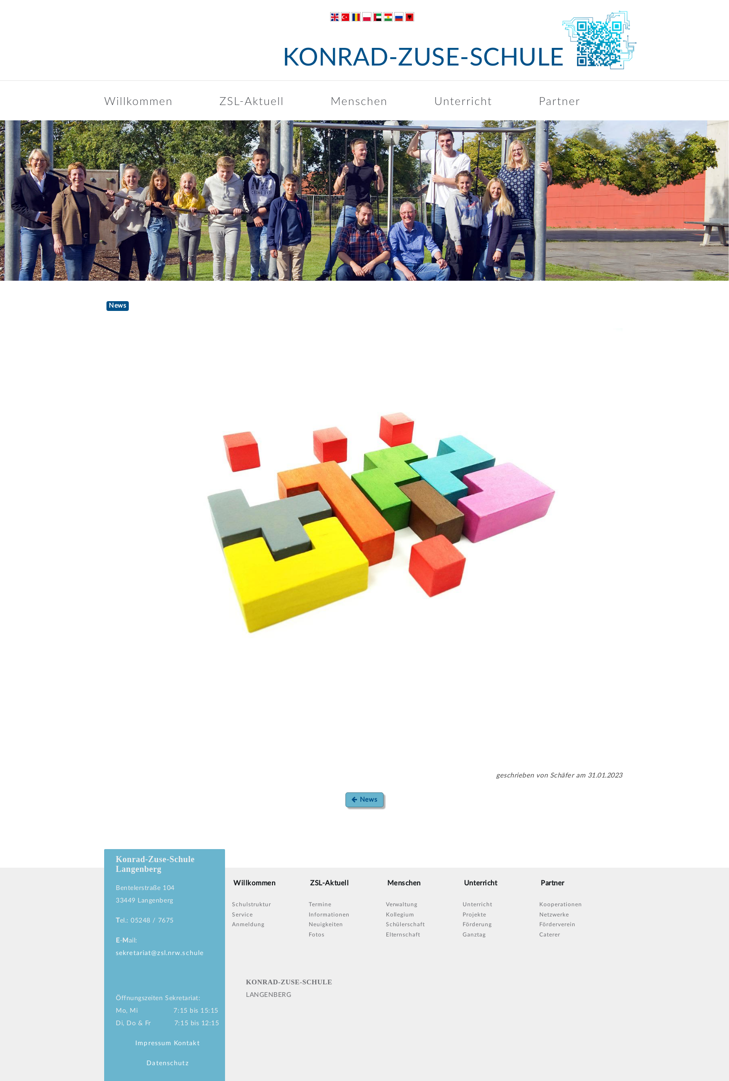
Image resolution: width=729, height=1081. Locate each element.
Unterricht (463, 100)
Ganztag (474, 934)
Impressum (153, 1043)
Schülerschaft (405, 924)
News (364, 799)
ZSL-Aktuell (251, 100)
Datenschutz (167, 1063)
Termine (320, 904)
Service (242, 914)
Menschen (359, 100)
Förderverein (557, 924)
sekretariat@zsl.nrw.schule (160, 953)
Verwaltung (402, 904)
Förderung (477, 924)
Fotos (317, 934)
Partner (559, 100)
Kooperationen (560, 904)
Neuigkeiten (326, 924)
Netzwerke (554, 914)
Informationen (329, 914)
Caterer (549, 934)
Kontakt (187, 1043)
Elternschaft (403, 934)
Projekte (474, 914)
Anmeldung (248, 924)
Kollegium (400, 914)
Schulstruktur (251, 904)
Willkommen (138, 100)
